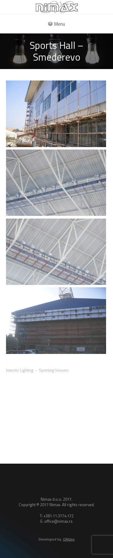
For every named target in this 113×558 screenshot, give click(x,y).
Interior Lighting (19, 370)
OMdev (69, 539)
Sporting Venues (53, 370)
